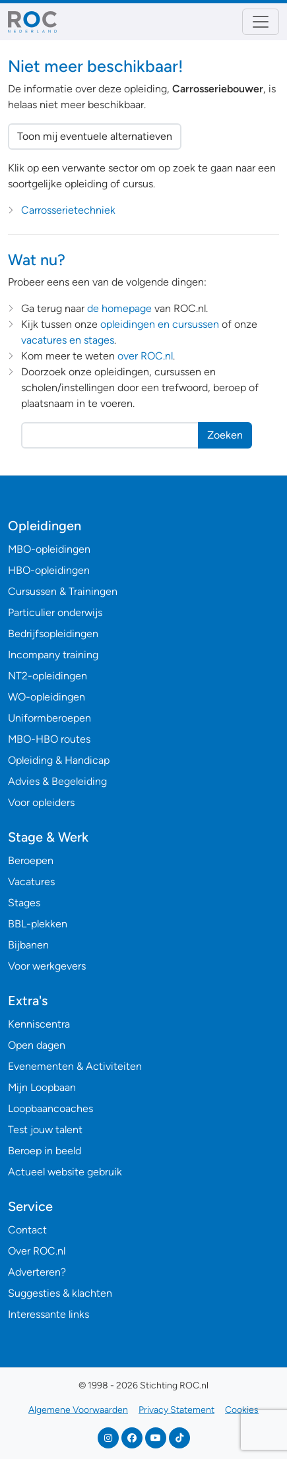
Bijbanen (28, 945)
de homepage (119, 308)
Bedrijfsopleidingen (53, 633)
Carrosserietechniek (68, 210)
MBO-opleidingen (49, 549)
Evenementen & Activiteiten (75, 1066)
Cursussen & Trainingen (62, 591)
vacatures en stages (67, 340)
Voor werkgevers (47, 966)
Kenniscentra (39, 1024)
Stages (24, 902)
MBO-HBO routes (49, 739)
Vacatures (31, 881)
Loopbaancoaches (50, 1108)
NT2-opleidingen (47, 675)
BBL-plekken (37, 923)
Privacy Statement (176, 1409)
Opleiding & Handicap (59, 760)
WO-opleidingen (46, 697)
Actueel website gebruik (65, 1171)
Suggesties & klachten (60, 1293)
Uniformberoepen (49, 718)
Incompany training (53, 654)
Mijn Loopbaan (42, 1087)
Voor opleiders (41, 802)
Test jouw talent (45, 1129)
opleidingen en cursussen (159, 324)
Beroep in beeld (44, 1150)
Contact (27, 1230)
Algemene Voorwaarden (78, 1409)
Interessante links (48, 1314)
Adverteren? (37, 1272)
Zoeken (225, 435)
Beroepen (30, 860)
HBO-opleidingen (49, 570)
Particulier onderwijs (55, 612)
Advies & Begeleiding (57, 781)
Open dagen (36, 1045)
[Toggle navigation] (260, 22)
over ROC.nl (145, 356)
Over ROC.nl (36, 1251)
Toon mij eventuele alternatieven (94, 136)
